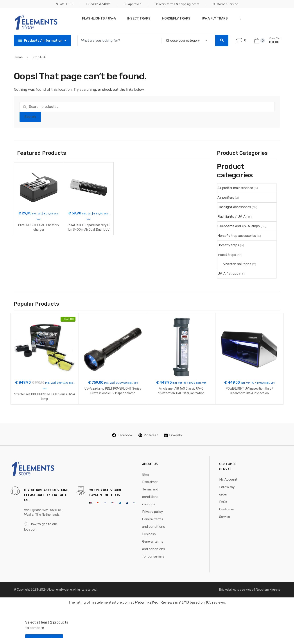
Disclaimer (150, 476)
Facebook (122, 429)
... (239, 18)
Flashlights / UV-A (99, 18)
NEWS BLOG (64, 4)
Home (18, 57)
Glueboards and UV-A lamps (238, 226)
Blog (145, 468)
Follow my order (227, 484)
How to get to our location (40, 520)
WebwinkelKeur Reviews (154, 596)
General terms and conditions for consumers (153, 542)
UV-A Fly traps (215, 18)
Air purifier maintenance (235, 188)
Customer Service (225, 4)
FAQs (223, 495)
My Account (228, 473)
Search (30, 117)
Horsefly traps (176, 18)
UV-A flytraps (227, 274)
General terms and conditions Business (153, 520)
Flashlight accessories (234, 207)
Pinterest (148, 429)
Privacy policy (152, 505)
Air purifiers (225, 198)
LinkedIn (173, 429)
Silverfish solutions (237, 264)
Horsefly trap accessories (236, 236)
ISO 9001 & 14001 (98, 4)
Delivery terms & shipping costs (177, 4)
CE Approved (133, 4)
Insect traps (139, 18)
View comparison (44, 633)
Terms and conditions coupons (150, 490)
